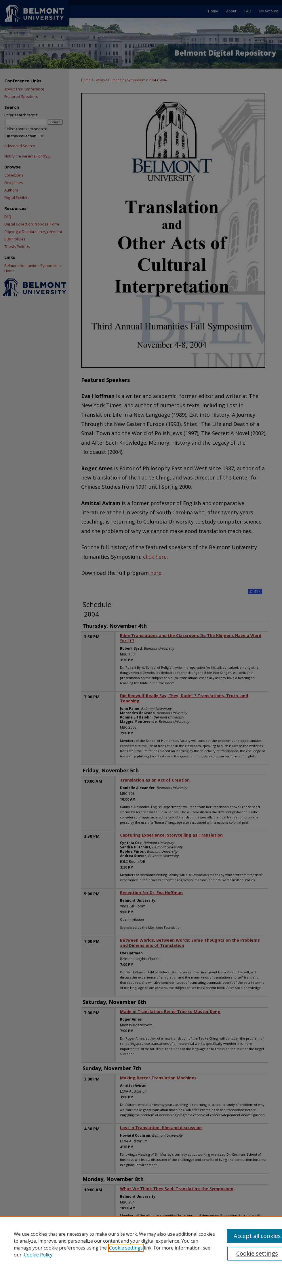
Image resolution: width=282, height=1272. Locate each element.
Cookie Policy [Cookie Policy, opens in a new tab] (38, 1255)
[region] (141, 1244)
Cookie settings (126, 1248)
